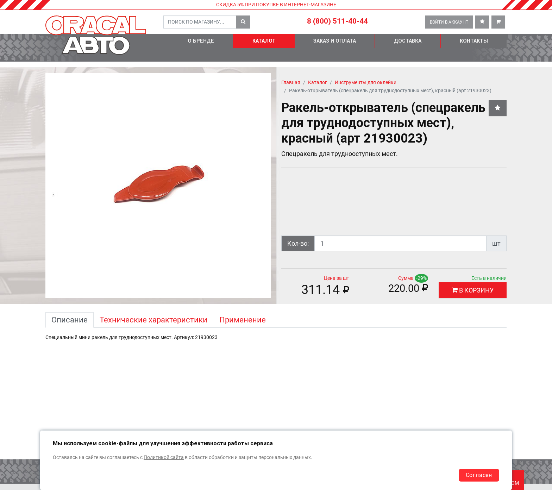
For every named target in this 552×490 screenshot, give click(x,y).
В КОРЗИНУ (473, 290)
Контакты (474, 41)
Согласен (479, 475)
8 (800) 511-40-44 (337, 21)
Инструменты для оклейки (365, 83)
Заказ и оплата (334, 41)
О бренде (201, 41)
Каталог (263, 41)
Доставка (407, 41)
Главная (290, 83)
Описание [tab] (69, 319)
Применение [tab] (242, 319)
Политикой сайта (164, 457)
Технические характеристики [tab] (153, 319)
